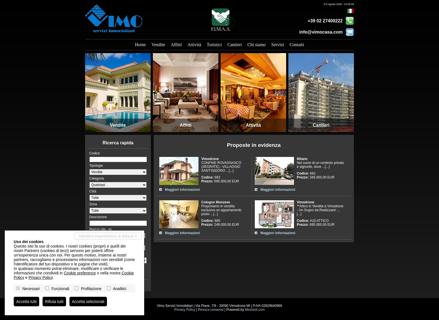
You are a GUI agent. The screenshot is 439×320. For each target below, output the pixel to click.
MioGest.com (255, 310)
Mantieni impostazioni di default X (108, 236)
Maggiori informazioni (182, 190)
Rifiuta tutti (54, 301)
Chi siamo (256, 44)
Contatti (296, 44)
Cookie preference (80, 273)
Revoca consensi (210, 310)
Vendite (158, 44)
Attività (194, 44)
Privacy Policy (184, 310)
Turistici (214, 44)
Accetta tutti (26, 301)
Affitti (176, 44)
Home (140, 44)
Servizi (277, 44)
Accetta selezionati (88, 301)
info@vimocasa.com (321, 32)
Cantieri (234, 44)
